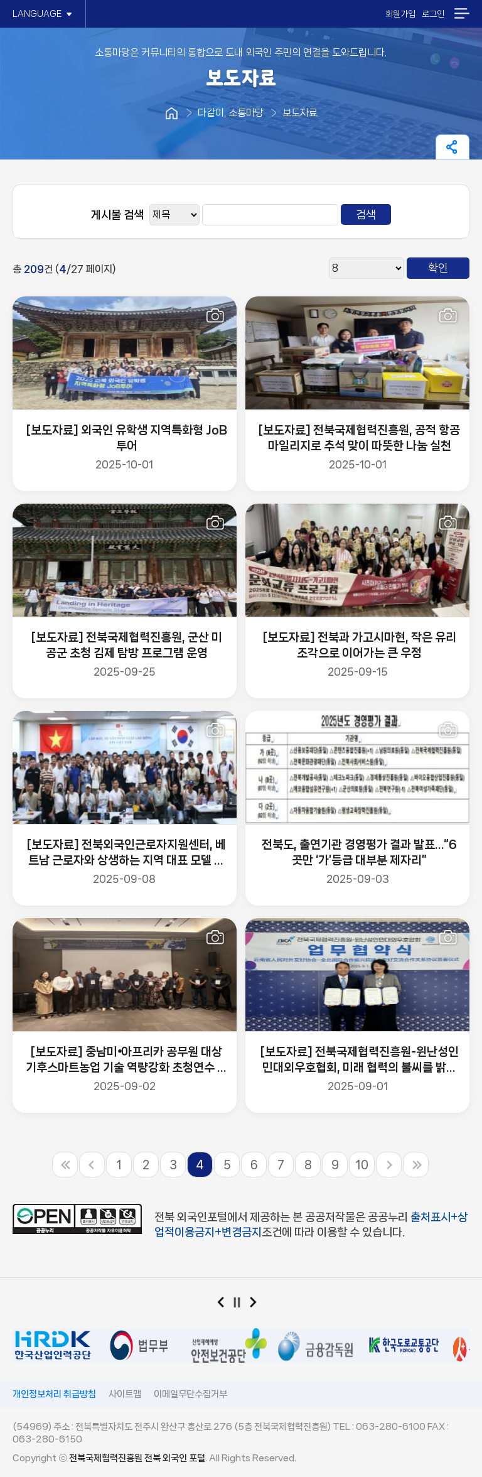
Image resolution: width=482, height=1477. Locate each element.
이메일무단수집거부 (190, 1394)
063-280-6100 (391, 1427)
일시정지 (241, 1305)
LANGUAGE (43, 13)
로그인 (433, 13)
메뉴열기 (461, 13)
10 (361, 1165)
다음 (257, 1305)
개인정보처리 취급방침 (54, 1394)
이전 (225, 1305)
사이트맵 (125, 1394)
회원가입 (400, 13)
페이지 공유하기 (452, 147)
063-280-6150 (47, 1439)
